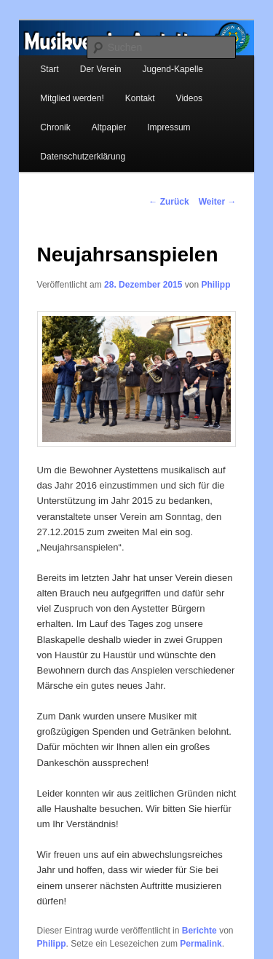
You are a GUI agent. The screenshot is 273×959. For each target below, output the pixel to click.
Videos (189, 98)
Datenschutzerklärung (82, 156)
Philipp (215, 285)
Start (49, 69)
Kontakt (140, 98)
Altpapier (109, 127)
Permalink (200, 944)
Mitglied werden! (71, 98)
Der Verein (101, 69)
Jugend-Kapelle (173, 69)
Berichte (199, 931)
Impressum (168, 127)
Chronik (55, 127)
